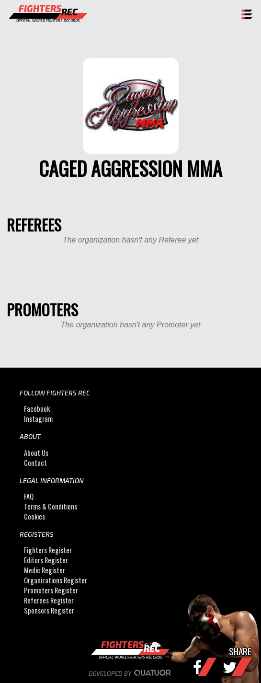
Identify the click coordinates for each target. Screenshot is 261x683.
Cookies (34, 516)
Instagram (38, 418)
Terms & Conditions (50, 506)
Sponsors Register (49, 610)
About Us (36, 452)
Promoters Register (51, 590)
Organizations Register (55, 580)
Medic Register (44, 570)
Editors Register (46, 560)
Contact (35, 462)
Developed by (130, 673)
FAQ (29, 496)
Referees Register (49, 600)
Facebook (37, 408)
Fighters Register (48, 550)
